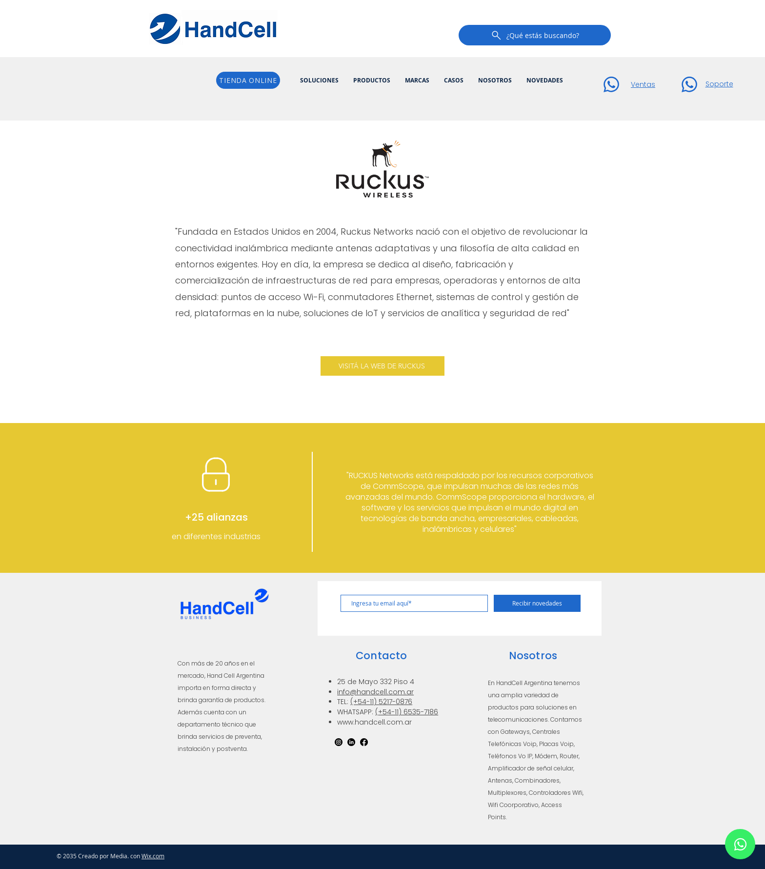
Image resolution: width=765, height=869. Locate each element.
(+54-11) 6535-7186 (406, 712)
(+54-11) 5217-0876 (381, 702)
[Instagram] (338, 742)
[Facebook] (364, 742)
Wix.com (152, 856)
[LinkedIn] (351, 742)
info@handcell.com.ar (375, 692)
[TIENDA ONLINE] (248, 80)
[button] (319, 80)
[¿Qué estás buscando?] (535, 35)
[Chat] (611, 84)
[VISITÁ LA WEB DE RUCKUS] (382, 366)
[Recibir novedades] (537, 603)
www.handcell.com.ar (374, 722)
